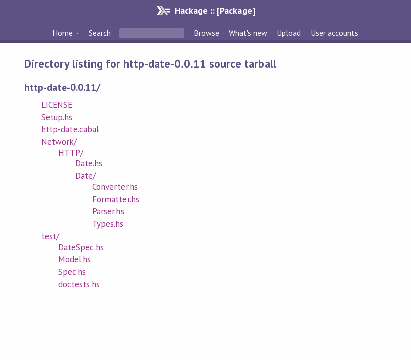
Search (100, 33)
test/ (51, 236)
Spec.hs (72, 272)
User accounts (334, 33)
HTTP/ (71, 153)
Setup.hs (57, 117)
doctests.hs (79, 284)
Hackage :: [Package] (215, 10)
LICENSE (57, 105)
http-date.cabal (70, 129)
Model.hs (74, 259)
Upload (289, 33)
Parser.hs (108, 211)
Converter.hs (115, 187)
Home (62, 33)
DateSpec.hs (81, 247)
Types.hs (108, 224)
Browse (207, 33)
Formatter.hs (115, 199)
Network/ (59, 142)
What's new (248, 33)
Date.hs (89, 163)
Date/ (86, 176)
